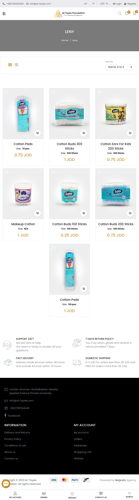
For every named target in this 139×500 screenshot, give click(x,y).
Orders (78, 439)
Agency (125, 480)
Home (64, 40)
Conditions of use (15, 445)
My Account (81, 432)
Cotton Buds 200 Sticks (115, 224)
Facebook (14, 416)
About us (9, 452)
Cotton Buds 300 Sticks (69, 146)
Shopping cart (83, 452)
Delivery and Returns (17, 432)
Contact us (11, 458)
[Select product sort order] (119, 67)
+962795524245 (19, 408)
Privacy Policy (12, 439)
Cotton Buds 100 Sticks (69, 224)
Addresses (80, 445)
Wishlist (78, 458)
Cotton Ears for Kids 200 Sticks (116, 146)
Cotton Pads (23, 144)
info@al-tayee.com (21, 400)
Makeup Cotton (23, 224)
